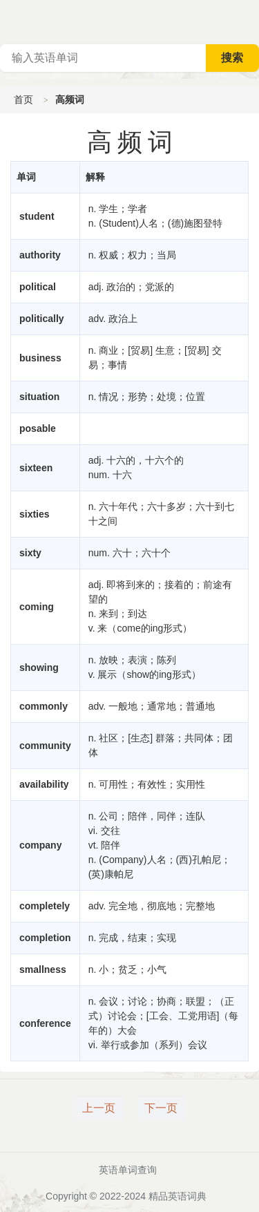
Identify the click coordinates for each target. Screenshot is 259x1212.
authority (40, 255)
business (40, 357)
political (37, 286)
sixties (34, 514)
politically (41, 318)
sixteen (35, 467)
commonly (43, 706)
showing (39, 667)
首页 (23, 99)
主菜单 (248, 20)
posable (37, 428)
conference (45, 1023)
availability (44, 784)
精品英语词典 (177, 1196)
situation (39, 396)
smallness (42, 969)
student (37, 216)
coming (36, 606)
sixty (30, 552)
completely (44, 905)
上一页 (98, 1108)
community (45, 745)
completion (45, 937)
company (40, 845)
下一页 (161, 1108)
